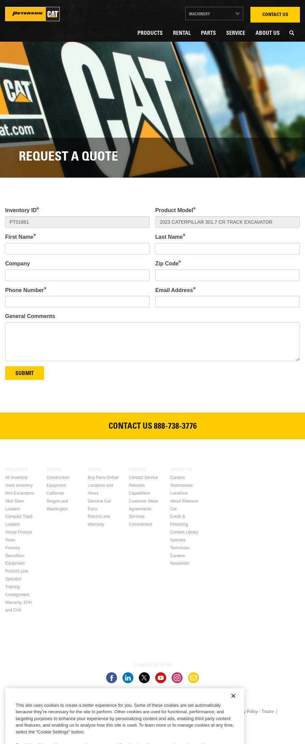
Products (150, 33)
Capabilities (139, 493)
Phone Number (24, 290)
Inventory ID (21, 210)
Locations (179, 493)
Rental (182, 33)
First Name (19, 237)
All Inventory (16, 477)
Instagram (177, 677)
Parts (208, 33)
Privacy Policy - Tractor (253, 711)
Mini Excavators (19, 493)
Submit (24, 373)
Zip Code (166, 263)
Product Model (174, 210)
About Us (268, 33)
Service (235, 33)
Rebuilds (137, 485)
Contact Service (143, 477)
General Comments (30, 316)
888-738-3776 (175, 427)
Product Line (16, 571)
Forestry (12, 548)
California (55, 493)
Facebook (111, 677)
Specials (178, 540)
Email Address (174, 290)
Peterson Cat (32, 14)
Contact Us (275, 15)
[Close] (233, 716)
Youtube (160, 677)
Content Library (184, 532)
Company (17, 263)
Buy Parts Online (103, 477)
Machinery (199, 14)
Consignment (17, 594)
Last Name (169, 237)
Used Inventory (19, 485)
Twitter (144, 677)
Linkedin (127, 677)
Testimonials (181, 485)
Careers (177, 477)
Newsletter (180, 563)
